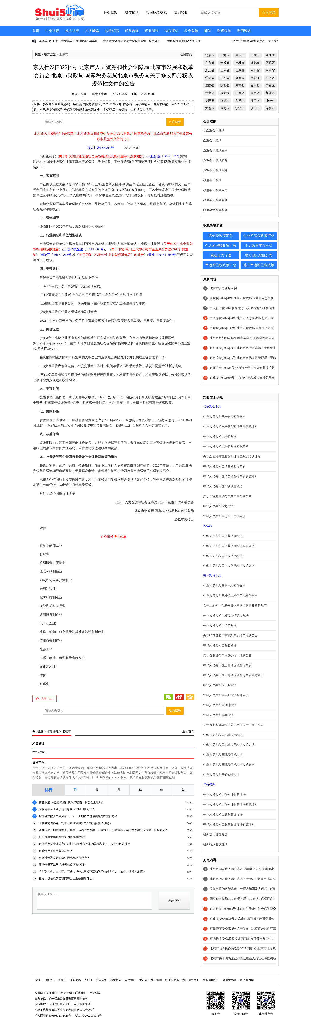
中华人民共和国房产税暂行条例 (224, 585)
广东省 (209, 62)
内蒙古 (224, 93)
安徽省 (224, 62)
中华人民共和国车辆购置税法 (223, 486)
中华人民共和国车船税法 (219, 685)
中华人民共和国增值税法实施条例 (226, 446)
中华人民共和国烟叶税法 (219, 705)
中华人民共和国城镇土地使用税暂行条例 (230, 595)
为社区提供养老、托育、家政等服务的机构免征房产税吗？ (75, 823)
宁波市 (239, 108)
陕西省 (224, 85)
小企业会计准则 (213, 130)
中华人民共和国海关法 (218, 506)
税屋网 (39, 992)
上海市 (224, 55)
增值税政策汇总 (221, 236)
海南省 (239, 85)
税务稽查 (152, 31)
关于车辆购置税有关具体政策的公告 (227, 496)
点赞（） (47, 698)
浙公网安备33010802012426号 (53, 1015)
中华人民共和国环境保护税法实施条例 (229, 764)
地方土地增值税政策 (258, 265)
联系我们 (80, 992)
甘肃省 (209, 93)
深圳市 (270, 108)
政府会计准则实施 (215, 210)
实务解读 (92, 31)
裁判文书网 (230, 980)
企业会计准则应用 (215, 150)
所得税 (207, 526)
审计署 (143, 980)
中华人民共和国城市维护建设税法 (226, 615)
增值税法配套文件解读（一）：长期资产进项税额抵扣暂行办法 (78, 816)
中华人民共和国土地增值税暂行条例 (227, 665)
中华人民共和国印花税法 (219, 625)
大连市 (209, 108)
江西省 (224, 78)
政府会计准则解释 (215, 200)
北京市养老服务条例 (223, 288)
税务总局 (75, 980)
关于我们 (51, 992)
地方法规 (72, 31)
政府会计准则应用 (215, 190)
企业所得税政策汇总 (258, 236)
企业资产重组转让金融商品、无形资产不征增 (259, 41)
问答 (207, 31)
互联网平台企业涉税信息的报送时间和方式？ (67, 809)
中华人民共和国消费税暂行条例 (224, 466)
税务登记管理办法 (215, 834)
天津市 (255, 55)
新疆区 (270, 93)
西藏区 (270, 62)
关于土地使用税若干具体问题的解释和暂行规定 (235, 605)
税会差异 (191, 31)
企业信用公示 (211, 980)
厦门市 (255, 108)
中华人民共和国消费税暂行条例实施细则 (230, 476)
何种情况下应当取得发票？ (56, 850)
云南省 (209, 85)
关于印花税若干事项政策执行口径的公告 (230, 635)
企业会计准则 (212, 140)
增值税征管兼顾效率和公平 (184, 41)
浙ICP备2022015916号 (88, 1015)
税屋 (38, 54)
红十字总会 (172, 980)
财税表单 (224, 31)
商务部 (62, 980)
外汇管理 (156, 980)
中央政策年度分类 (259, 245)
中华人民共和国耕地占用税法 (223, 735)
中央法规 (52, 31)
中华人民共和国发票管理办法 (223, 814)
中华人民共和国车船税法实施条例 (226, 695)
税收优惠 (112, 31)
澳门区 (255, 100)
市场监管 (101, 980)
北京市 (63, 54)
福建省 (209, 100)
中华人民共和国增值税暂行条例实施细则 (230, 426)
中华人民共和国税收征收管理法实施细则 (230, 804)
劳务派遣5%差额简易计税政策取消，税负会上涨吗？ (71, 802)
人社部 (88, 980)
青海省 (255, 93)
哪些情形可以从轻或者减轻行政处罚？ (63, 864)
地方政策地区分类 (259, 255)
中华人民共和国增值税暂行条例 (224, 416)
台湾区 (239, 100)
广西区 (270, 78)
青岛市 (224, 108)
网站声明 (66, 992)
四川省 (255, 70)
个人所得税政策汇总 (220, 245)
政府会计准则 (212, 180)
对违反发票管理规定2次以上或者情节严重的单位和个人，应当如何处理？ (84, 844)
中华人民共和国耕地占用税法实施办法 (229, 744)
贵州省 (255, 85)
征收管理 (209, 784)
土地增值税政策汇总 (220, 265)
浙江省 (209, 70)
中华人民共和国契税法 (218, 715)
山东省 (239, 70)
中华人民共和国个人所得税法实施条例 (229, 565)
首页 (35, 31)
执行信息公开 (190, 980)
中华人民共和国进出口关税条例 (224, 516)
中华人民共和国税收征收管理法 (224, 794)
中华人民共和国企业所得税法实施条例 (229, 546)
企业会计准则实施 (215, 170)
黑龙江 (255, 78)
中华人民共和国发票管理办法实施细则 (229, 824)
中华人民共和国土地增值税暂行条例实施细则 (233, 675)
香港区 (224, 100)
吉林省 (239, 62)
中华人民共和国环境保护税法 (223, 754)
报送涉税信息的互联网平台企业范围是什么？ (67, 878)
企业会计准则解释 (215, 160)
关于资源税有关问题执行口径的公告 (227, 655)
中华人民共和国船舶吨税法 (221, 774)
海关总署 (115, 980)
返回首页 (186, 54)
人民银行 (130, 980)
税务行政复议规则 (215, 844)
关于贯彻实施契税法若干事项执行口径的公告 (233, 725)
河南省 (270, 70)
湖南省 (239, 78)
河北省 (270, 55)
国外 (270, 100)
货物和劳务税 (212, 406)
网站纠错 (95, 992)
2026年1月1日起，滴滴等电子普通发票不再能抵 (68, 41)
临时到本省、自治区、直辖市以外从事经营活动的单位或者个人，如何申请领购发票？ (92, 871)
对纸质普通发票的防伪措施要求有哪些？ (64, 857)
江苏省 (224, 70)
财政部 (50, 980)
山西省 (239, 93)
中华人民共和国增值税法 (219, 436)
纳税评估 (171, 31)
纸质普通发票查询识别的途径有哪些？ (63, 837)
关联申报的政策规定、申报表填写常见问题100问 (242, 888)
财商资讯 (244, 31)
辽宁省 (209, 78)
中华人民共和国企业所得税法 (223, 536)
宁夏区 (270, 85)
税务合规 (132, 31)
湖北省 (255, 62)
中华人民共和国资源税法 (219, 645)
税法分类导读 (220, 255)
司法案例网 (247, 980)
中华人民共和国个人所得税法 (223, 556)
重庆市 (239, 55)
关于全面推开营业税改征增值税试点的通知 (232, 456)
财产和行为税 (212, 575)
